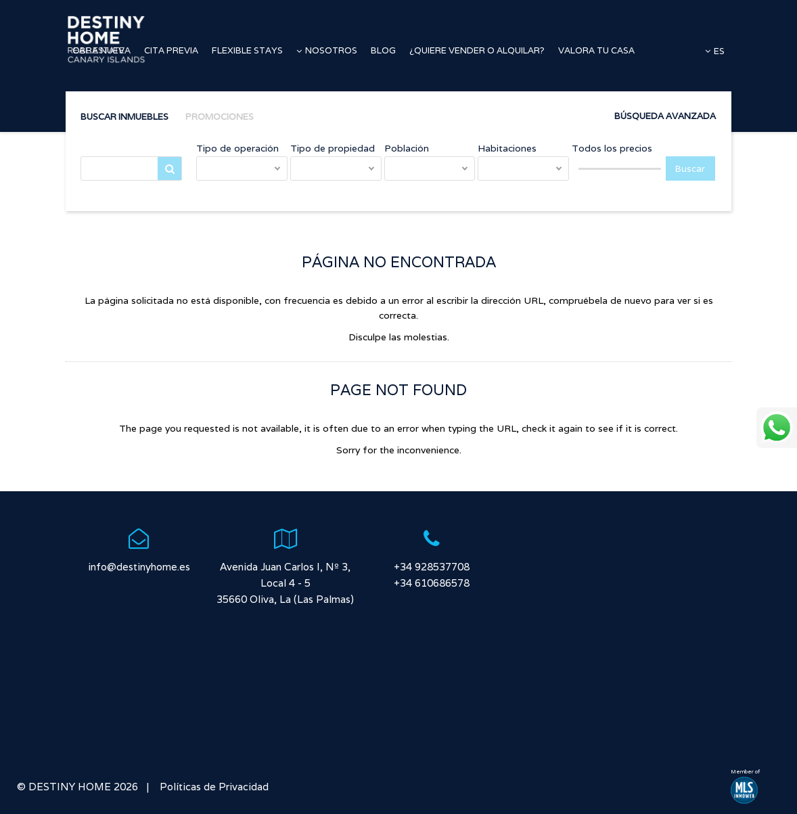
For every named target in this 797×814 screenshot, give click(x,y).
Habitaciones (507, 148)
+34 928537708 (432, 566)
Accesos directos (111, 104)
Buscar (169, 171)
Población (406, 148)
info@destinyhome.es (139, 566)
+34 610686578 (432, 582)
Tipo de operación (237, 148)
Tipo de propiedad (332, 148)
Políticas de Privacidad (213, 787)
